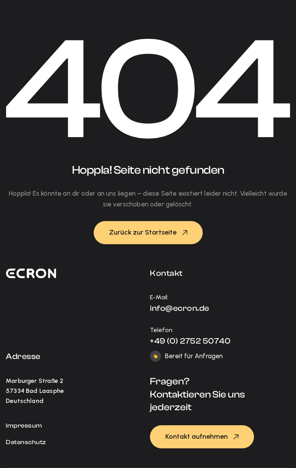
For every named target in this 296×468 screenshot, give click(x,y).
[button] (148, 232)
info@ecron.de (179, 308)
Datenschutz (26, 442)
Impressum (24, 425)
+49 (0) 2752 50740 (190, 341)
